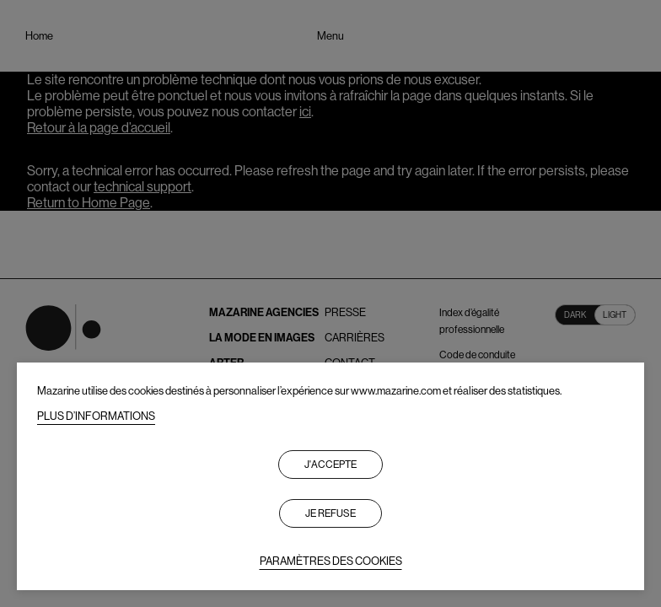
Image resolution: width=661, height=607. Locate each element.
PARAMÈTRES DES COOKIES (331, 561)
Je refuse (330, 513)
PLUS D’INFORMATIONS (96, 416)
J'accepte (330, 464)
